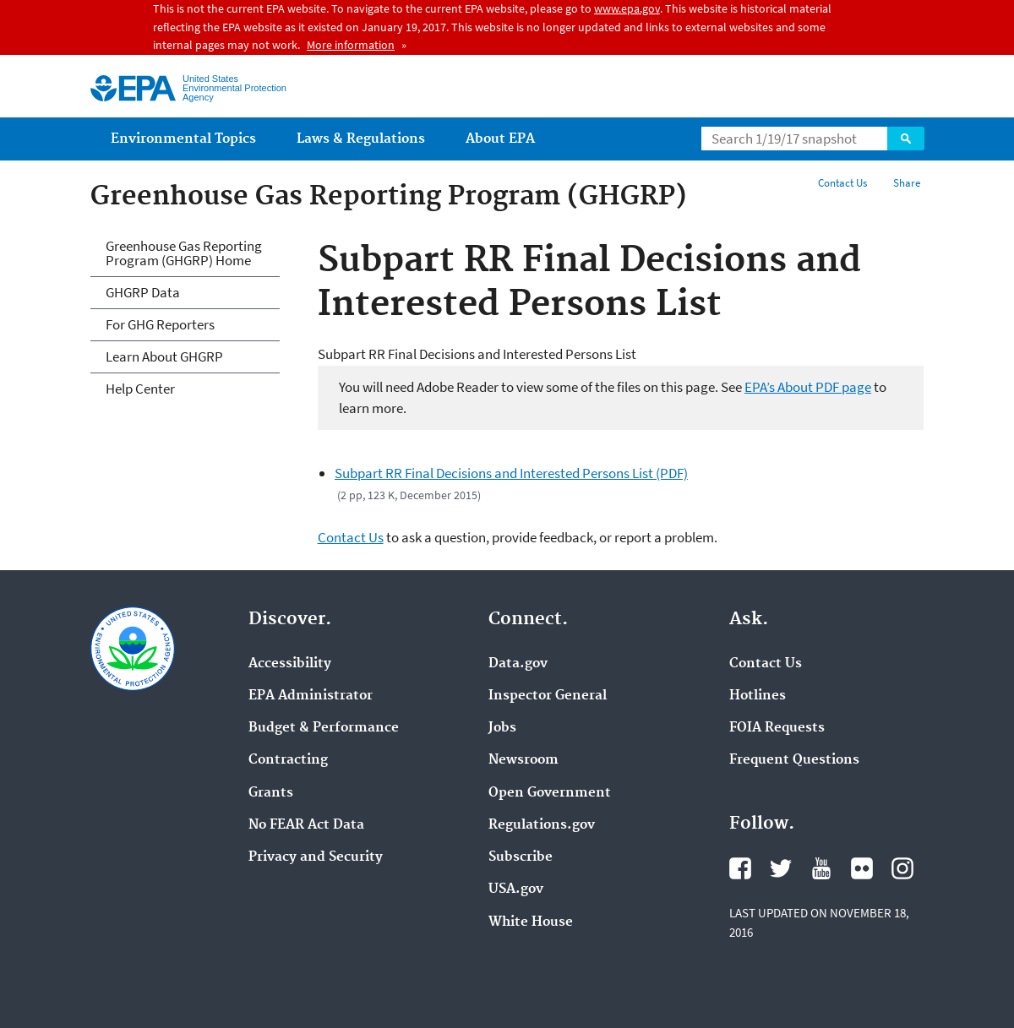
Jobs (502, 728)
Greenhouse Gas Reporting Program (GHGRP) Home (184, 253)
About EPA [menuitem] (500, 139)
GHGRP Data (143, 292)
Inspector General (547, 696)
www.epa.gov (627, 8)
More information (351, 44)
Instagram (902, 868)
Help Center (140, 388)
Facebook (740, 868)
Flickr (862, 868)
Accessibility (289, 664)
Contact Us (842, 183)
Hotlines (757, 696)
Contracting (288, 760)
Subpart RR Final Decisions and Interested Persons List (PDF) (511, 473)
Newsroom (523, 760)
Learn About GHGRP (164, 356)
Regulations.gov (541, 825)
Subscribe (520, 857)
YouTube (821, 868)
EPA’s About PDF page (807, 387)
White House (530, 922)
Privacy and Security (315, 857)
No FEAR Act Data (306, 825)
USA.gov (515, 889)
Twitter (781, 868)
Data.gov (518, 664)
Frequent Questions (794, 760)
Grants (270, 793)
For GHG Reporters (160, 324)
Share (906, 183)
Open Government (549, 793)
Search (905, 138)
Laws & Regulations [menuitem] (361, 139)
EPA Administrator (310, 696)
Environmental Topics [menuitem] (183, 139)
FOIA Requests (777, 728)
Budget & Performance (323, 728)
